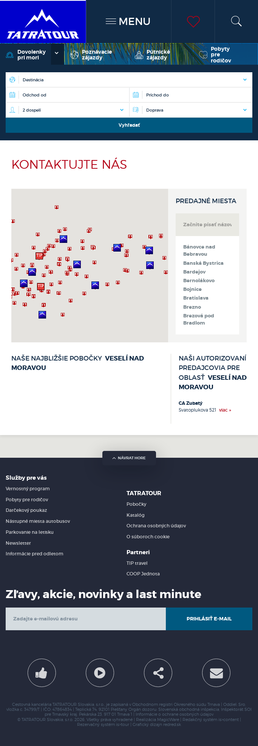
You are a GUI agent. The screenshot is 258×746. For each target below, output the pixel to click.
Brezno (192, 307)
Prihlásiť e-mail (209, 618)
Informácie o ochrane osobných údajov (174, 714)
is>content (228, 719)
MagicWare (168, 719)
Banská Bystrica (203, 263)
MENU (128, 21)
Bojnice (192, 289)
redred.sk (172, 724)
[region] (89, 265)
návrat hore (129, 457)
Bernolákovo (199, 281)
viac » (225, 410)
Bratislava (196, 298)
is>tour (122, 724)
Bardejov (194, 272)
